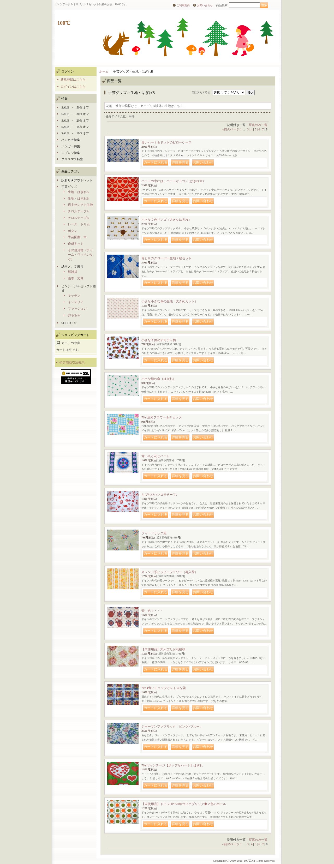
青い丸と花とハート (155, 456)
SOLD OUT (69, 323)
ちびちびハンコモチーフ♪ (159, 494)
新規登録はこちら (73, 79)
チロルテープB (78, 218)
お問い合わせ (205, 5)
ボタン (72, 231)
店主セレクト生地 (80, 205)
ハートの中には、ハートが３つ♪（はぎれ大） (173, 181)
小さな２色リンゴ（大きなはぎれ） (166, 219)
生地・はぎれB (78, 198)
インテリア (76, 302)
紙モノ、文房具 (72, 266)
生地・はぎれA (78, 192)
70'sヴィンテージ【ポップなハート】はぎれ (172, 765)
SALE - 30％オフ (75, 114)
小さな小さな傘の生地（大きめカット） (169, 301)
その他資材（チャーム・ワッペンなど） (80, 254)
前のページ (231, 129)
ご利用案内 (183, 5)
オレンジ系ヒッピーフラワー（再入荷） (169, 572)
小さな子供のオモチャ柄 (158, 340)
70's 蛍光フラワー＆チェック (161, 417)
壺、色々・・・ (152, 611)
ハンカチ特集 (70, 140)
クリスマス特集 (72, 159)
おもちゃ (74, 315)
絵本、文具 (76, 278)
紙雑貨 (72, 272)
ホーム (104, 71)
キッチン (74, 295)
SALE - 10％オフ (75, 133)
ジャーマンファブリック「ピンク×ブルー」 (172, 726)
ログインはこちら (73, 86)
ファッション (77, 308)
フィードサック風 (153, 533)
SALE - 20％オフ (75, 120)
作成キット (76, 243)
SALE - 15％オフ (75, 127)
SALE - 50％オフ (75, 107)
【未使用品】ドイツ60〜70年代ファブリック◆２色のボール (183, 804)
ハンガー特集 (70, 146)
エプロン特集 (70, 153)
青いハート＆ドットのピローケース (166, 142)
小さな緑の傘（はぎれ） (158, 379)
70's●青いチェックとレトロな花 (163, 688)
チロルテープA (78, 211)
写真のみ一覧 (258, 125)
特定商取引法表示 (72, 362)
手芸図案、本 (77, 237)
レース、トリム (79, 224)
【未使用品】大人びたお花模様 (163, 649)
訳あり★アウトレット (77, 180)
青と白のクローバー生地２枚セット (166, 258)
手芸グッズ (69, 187)
